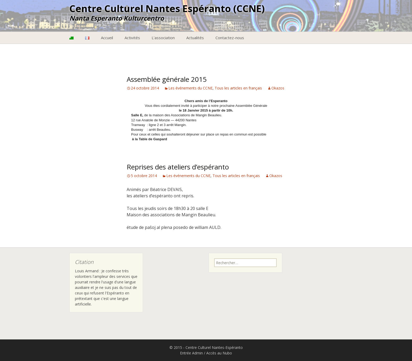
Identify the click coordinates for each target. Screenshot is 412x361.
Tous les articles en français (238, 88)
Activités (132, 37)
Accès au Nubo (219, 352)
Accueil (107, 37)
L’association (163, 37)
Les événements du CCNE (190, 88)
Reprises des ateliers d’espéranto (178, 167)
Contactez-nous (229, 37)
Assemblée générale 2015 (167, 79)
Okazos (277, 88)
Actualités (195, 37)
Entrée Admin (191, 352)
